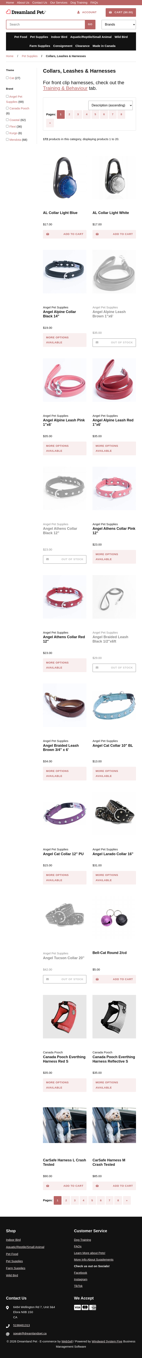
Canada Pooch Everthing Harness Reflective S (113, 1059)
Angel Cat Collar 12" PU (63, 854)
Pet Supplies (39, 37)
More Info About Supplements (94, 1259)
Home (10, 2)
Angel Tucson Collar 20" (63, 958)
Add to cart (64, 234)
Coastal (14, 120)
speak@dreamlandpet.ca (30, 1333)
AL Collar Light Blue (60, 213)
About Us (23, 2)
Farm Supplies (40, 46)
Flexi (13, 126)
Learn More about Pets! (89, 1253)
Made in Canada (104, 46)
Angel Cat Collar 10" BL (112, 746)
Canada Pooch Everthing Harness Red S (64, 1059)
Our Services (59, 2)
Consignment (62, 46)
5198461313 (21, 1325)
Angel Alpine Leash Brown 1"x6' (109, 314)
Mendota (15, 139)
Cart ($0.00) (121, 12)
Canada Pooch (19, 108)
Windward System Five (107, 1341)
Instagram (80, 1279)
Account (87, 12)
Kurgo (13, 133)
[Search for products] (46, 24)
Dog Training (79, 2)
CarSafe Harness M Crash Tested (108, 1162)
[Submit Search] (90, 24)
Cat (12, 78)
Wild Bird (121, 37)
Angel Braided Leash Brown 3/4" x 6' (61, 748)
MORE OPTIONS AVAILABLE (57, 340)
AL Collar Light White (110, 213)
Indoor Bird (59, 37)
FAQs (94, 2)
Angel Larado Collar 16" (112, 854)
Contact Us (39, 2)
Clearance (82, 46)
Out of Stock (114, 342)
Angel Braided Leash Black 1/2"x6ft (110, 639)
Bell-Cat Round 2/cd (109, 953)
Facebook (80, 1272)
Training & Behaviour (65, 88)
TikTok (78, 1286)
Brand (10, 88)
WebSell (67, 1341)
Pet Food (20, 37)
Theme (10, 70)
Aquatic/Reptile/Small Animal (91, 37)
